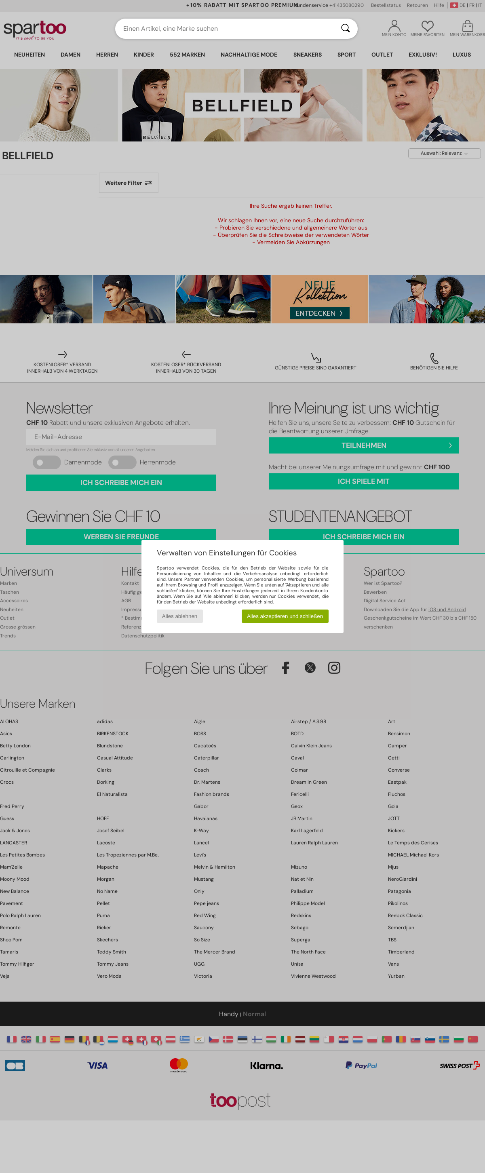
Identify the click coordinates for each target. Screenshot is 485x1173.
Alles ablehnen (179, 616)
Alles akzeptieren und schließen (285, 616)
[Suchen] (345, 29)
